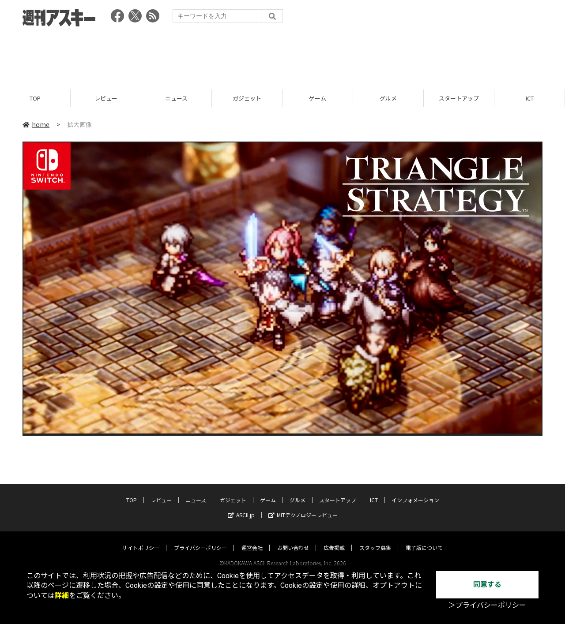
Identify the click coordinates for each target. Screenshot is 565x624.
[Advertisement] (282, 55)
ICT (530, 98)
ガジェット (247, 98)
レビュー (105, 98)
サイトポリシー (140, 539)
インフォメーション (415, 491)
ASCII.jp (241, 506)
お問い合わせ (293, 539)
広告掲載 (334, 539)
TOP (35, 98)
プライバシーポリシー (200, 539)
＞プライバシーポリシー (487, 605)
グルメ (388, 98)
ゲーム (317, 98)
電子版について (424, 539)
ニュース (176, 98)
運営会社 (252, 539)
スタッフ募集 (375, 539)
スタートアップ (459, 98)
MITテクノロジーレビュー (303, 506)
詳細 (62, 595)
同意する (487, 584)
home (36, 124)
